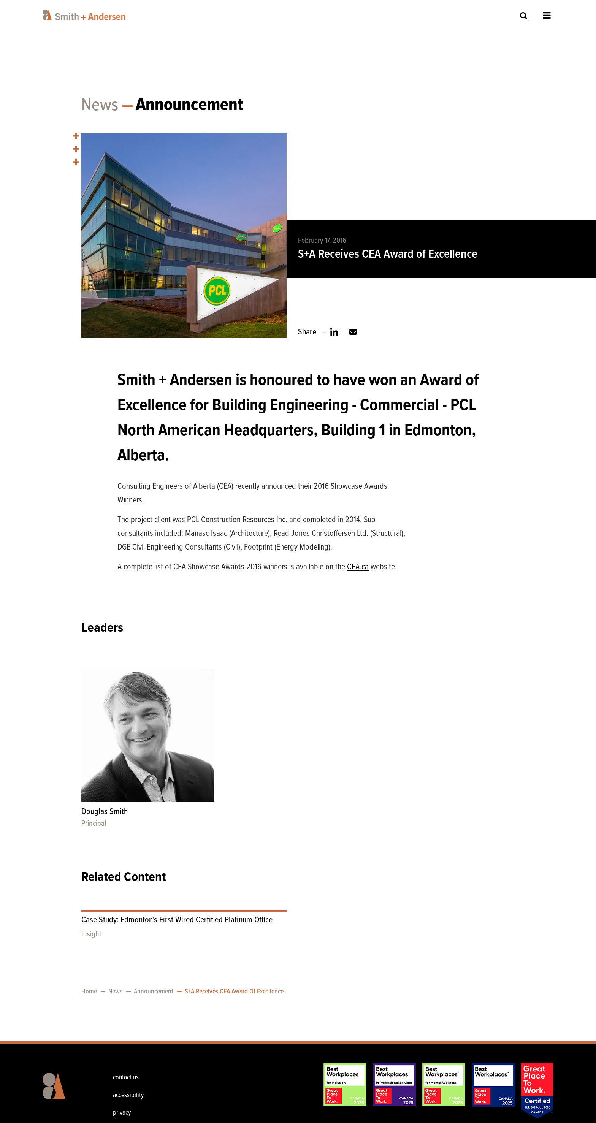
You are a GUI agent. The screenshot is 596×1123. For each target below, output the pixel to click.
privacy (122, 1113)
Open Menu (547, 15)
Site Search (524, 15)
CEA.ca (358, 567)
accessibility (128, 1095)
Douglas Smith (104, 811)
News (99, 105)
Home (89, 991)
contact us (126, 1077)
